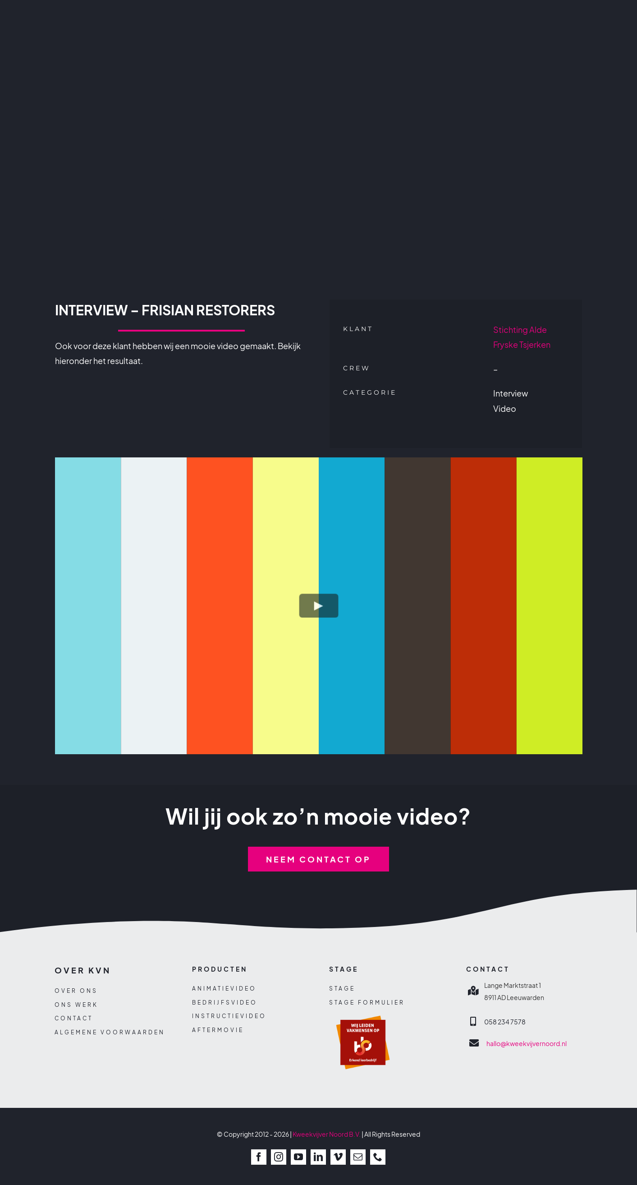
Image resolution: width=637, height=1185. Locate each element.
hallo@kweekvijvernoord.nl (526, 1043)
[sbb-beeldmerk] (363, 1011)
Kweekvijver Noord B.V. (327, 1134)
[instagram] (278, 1157)
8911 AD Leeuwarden (514, 997)
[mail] (358, 1157)
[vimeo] (338, 1157)
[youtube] (298, 1157)
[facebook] (258, 1157)
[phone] (377, 1157)
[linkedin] (318, 1157)
